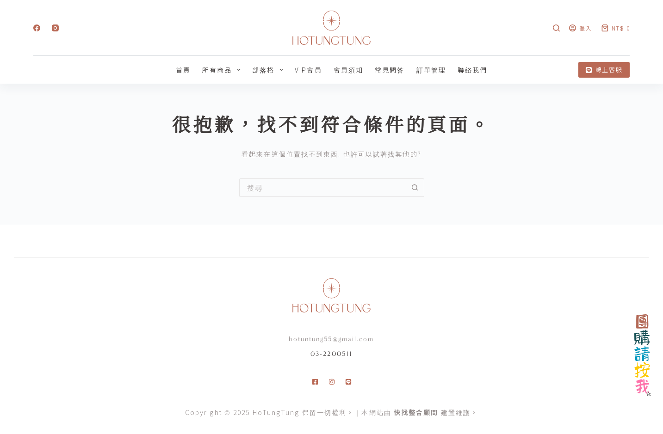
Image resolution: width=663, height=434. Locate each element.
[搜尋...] (322, 187)
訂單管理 (431, 69)
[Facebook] (36, 27)
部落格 (269, 69)
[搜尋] (556, 27)
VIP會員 (308, 69)
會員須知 (348, 69)
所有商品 (223, 69)
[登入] (580, 28)
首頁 (183, 69)
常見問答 (389, 69)
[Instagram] (55, 27)
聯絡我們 (472, 69)
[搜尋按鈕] (415, 187)
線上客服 (604, 69)
